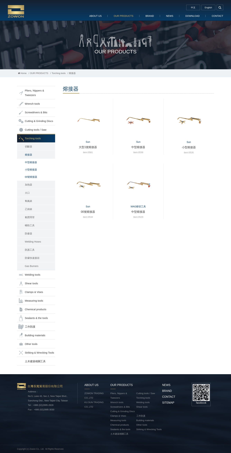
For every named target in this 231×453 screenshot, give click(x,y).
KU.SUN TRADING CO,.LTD (94, 404)
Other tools (27, 344)
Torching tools (58, 73)
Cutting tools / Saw (32, 130)
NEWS (169, 16)
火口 (27, 192)
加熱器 (28, 184)
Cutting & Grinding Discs (35, 121)
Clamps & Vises (30, 292)
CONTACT (217, 16)
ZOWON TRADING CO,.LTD (94, 395)
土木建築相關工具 (35, 361)
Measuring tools (30, 301)
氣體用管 (30, 217)
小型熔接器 (31, 169)
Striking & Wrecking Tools (36, 353)
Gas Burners (32, 266)
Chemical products (32, 309)
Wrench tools (29, 104)
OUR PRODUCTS (123, 16)
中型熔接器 (31, 162)
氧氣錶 (28, 201)
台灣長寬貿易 (30, 11)
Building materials (31, 335)
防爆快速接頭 (32, 258)
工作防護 (26, 327)
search (220, 7)
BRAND (149, 16)
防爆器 (28, 233)
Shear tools (28, 283)
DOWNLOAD (192, 16)
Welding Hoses (33, 241)
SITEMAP (168, 402)
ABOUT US (95, 16)
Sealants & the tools (33, 318)
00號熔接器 (31, 176)
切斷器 (28, 146)
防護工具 (30, 249)
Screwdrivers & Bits (32, 112)
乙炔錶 (28, 209)
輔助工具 (30, 225)
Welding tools (29, 275)
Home (22, 73)
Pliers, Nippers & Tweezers (31, 92)
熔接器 (28, 154)
